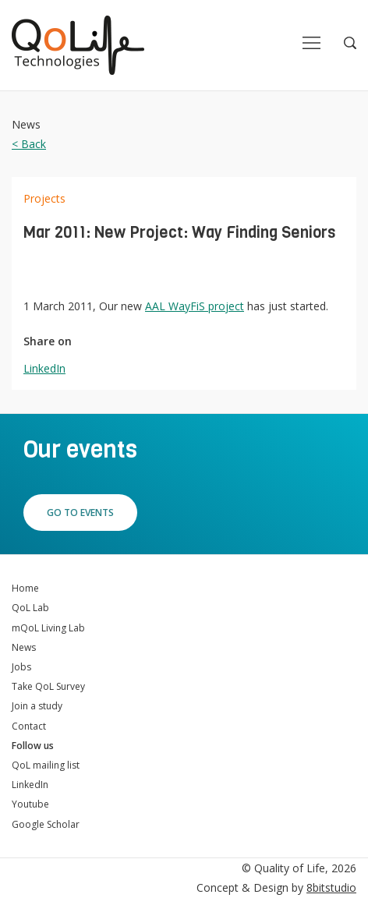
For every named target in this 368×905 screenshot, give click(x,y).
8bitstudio (331, 887)
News (24, 647)
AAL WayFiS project (194, 306)
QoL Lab (30, 607)
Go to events (80, 512)
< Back (29, 143)
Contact (29, 726)
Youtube (30, 804)
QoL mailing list (46, 765)
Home (25, 588)
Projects (44, 198)
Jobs (21, 666)
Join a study (37, 705)
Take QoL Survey (48, 686)
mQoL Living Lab (48, 628)
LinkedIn (44, 368)
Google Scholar (46, 824)
